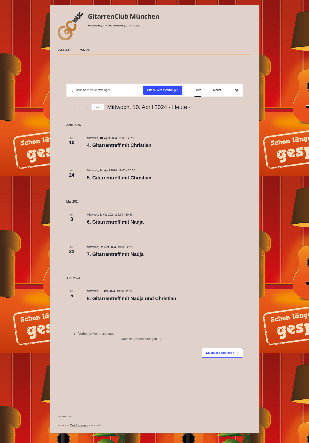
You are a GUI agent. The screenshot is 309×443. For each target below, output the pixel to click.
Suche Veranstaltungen (162, 90)
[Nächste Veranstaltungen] (87, 107)
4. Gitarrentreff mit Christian (119, 145)
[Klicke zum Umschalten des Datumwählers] (149, 107)
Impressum (65, 416)
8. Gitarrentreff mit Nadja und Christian (131, 298)
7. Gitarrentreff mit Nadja (115, 254)
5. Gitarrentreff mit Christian (119, 177)
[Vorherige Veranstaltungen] (75, 107)
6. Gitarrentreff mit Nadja (115, 222)
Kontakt (85, 49)
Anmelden (97, 425)
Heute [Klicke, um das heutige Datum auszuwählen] (98, 107)
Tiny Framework (79, 425)
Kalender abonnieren (220, 352)
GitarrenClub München (123, 16)
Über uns (63, 49)
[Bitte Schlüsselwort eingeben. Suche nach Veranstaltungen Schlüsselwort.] (105, 90)
